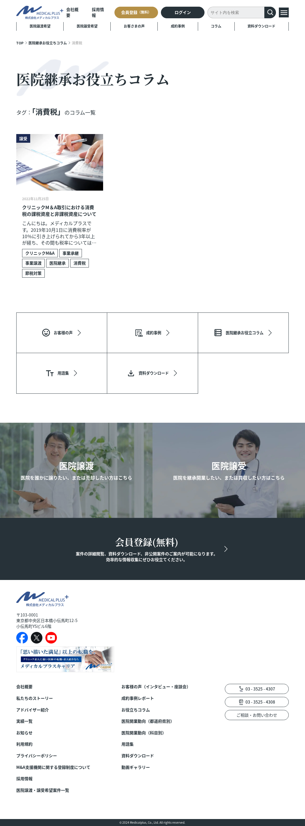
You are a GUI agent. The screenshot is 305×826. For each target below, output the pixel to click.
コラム (216, 26)
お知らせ (24, 732)
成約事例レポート (137, 698)
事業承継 (70, 253)
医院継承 (57, 263)
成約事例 (178, 26)
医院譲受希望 (87, 26)
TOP (20, 42)
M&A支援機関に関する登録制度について (53, 767)
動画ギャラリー (135, 767)
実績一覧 (24, 721)
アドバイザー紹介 (32, 710)
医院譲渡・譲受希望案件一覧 (42, 790)
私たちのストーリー (34, 698)
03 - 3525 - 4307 (260, 689)
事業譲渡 (33, 263)
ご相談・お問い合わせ (256, 715)
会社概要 (72, 12)
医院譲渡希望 (40, 26)
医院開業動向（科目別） (143, 732)
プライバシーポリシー (36, 755)
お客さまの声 (134, 26)
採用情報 (98, 12)
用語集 (127, 744)
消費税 (79, 263)
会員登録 (136, 12)
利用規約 (24, 744)
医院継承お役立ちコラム (47, 42)
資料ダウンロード (261, 26)
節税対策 (33, 273)
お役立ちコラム (135, 710)
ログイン (183, 12)
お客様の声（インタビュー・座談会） (156, 686)
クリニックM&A (40, 253)
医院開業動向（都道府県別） (147, 721)
